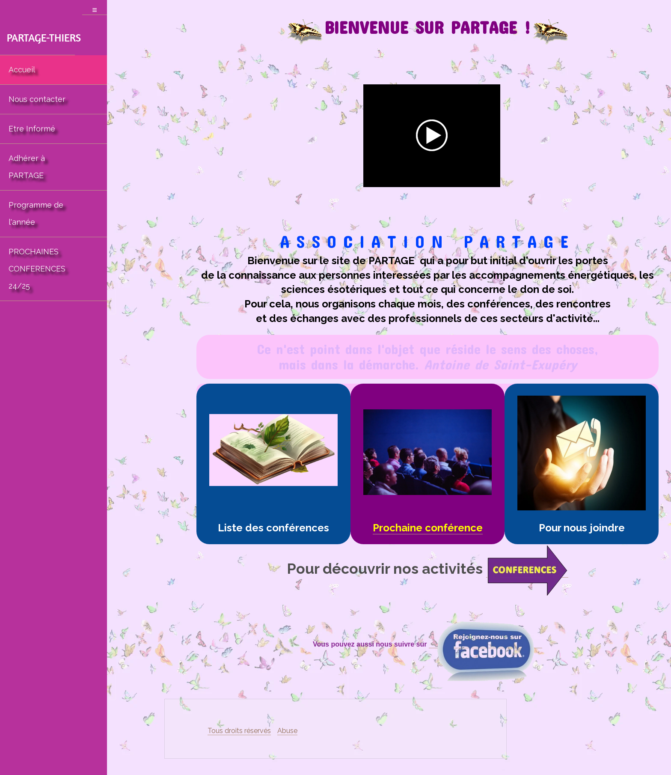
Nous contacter (37, 99)
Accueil (22, 69)
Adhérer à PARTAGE (27, 167)
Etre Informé (32, 128)
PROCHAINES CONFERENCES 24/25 (37, 268)
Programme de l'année (36, 213)
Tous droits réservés (239, 731)
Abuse (287, 731)
